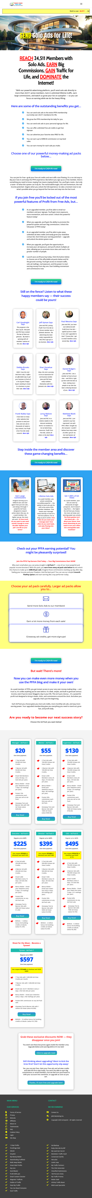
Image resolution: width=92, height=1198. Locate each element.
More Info (26, 344)
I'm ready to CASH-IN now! (46, 168)
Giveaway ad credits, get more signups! (46, 636)
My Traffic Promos (57, 1177)
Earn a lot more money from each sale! (46, 621)
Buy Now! (20, 815)
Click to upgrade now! (46, 1053)
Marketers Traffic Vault (59, 1154)
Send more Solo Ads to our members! (46, 606)
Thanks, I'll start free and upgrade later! (46, 1082)
